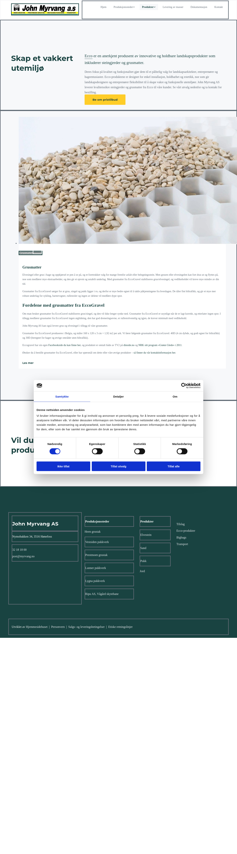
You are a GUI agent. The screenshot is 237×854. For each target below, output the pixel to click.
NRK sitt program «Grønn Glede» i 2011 (160, 345)
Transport (182, 544)
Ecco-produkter (185, 530)
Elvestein (145, 534)
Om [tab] (175, 396)
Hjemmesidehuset (37, 626)
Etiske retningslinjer (120, 626)
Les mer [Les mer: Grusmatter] (28, 363)
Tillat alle (174, 466)
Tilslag (180, 524)
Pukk (143, 561)
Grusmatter (31, 267)
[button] (105, 99)
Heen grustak (93, 531)
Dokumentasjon (198, 7)
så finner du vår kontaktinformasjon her (154, 352)
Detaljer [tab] (118, 396)
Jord (142, 571)
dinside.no (128, 345)
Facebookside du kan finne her (64, 345)
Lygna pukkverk (95, 581)
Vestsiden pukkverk (97, 542)
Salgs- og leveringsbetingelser (86, 626)
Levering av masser (173, 7)
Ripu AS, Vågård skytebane (101, 593)
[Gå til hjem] (45, 14)
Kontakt (218, 7)
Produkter (148, 7)
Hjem (103, 7)
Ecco (89, 56)
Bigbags (181, 537)
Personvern (58, 626)
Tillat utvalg (118, 466)
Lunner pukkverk (95, 568)
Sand (143, 548)
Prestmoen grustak (96, 555)
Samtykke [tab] (62, 396)
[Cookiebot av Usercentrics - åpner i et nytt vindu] (183, 385)
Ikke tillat (63, 466)
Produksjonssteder (123, 7)
